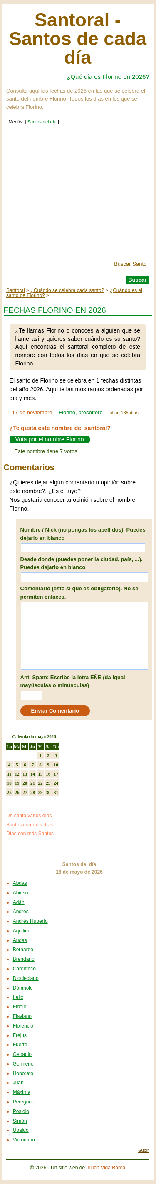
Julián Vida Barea (105, 1168)
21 (32, 783)
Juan (18, 1083)
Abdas (20, 883)
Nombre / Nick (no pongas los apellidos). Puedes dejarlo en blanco (83, 534)
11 (9, 773)
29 (40, 792)
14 (32, 773)
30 (48, 792)
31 (56, 792)
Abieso (20, 893)
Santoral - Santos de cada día (77, 38)
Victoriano (24, 1140)
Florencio (23, 1026)
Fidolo (20, 1007)
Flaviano (22, 1016)
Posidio (21, 1111)
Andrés (21, 911)
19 (17, 783)
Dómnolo (23, 988)
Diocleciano (26, 978)
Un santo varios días (29, 816)
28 (32, 792)
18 (9, 783)
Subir (143, 1150)
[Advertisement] (78, 198)
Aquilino (22, 931)
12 (17, 773)
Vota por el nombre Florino (49, 439)
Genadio (22, 1054)
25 (9, 792)
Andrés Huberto (30, 921)
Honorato (23, 1073)
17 (56, 773)
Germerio (23, 1064)
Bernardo (23, 949)
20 (24, 783)
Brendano (24, 959)
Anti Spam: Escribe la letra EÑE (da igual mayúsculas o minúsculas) (72, 681)
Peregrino (24, 1102)
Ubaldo (21, 1130)
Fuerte (20, 1045)
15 (40, 773)
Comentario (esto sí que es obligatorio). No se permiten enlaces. (79, 592)
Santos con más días (29, 825)
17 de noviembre (32, 412)
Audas (20, 940)
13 (24, 773)
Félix (18, 997)
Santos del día (42, 121)
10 (56, 764)
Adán (19, 902)
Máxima (21, 1092)
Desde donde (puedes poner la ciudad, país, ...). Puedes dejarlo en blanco (81, 563)
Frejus (20, 1035)
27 (24, 792)
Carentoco (24, 969)
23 (48, 783)
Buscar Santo (130, 264)
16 (48, 773)
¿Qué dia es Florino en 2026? (108, 76)
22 (40, 783)
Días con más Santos (30, 833)
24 (56, 783)
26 (17, 792)
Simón (20, 1121)
